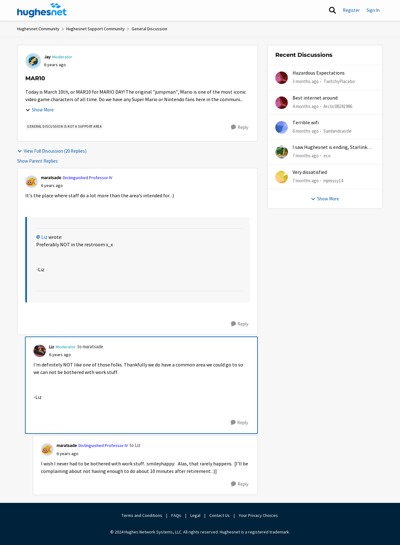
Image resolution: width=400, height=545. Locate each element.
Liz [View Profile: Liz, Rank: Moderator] (51, 347)
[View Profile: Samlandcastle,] (281, 127)
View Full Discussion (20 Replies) (52, 151)
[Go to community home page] (42, 10)
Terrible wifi (305, 123)
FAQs (176, 515)
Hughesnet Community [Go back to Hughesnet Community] (38, 29)
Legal (195, 515)
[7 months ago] (305, 156)
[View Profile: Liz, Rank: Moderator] (39, 351)
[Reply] (240, 127)
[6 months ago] (305, 131)
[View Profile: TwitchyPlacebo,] (281, 77)
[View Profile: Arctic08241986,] (281, 102)
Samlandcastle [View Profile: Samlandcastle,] (337, 131)
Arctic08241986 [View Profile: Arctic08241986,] (337, 106)
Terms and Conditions (142, 515)
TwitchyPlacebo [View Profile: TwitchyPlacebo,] (339, 81)
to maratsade (90, 347)
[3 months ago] (305, 81)
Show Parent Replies (37, 161)
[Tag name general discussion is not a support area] (64, 126)
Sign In (373, 10)
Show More (39, 110)
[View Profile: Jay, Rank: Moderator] (33, 61)
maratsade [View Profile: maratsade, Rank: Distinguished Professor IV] (51, 177)
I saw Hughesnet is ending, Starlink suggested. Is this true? (329, 147)
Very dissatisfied (309, 172)
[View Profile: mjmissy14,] (281, 177)
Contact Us (219, 515)
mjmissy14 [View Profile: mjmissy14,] (333, 180)
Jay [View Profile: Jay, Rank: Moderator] (47, 57)
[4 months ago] (305, 106)
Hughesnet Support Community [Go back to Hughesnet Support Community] (95, 29)
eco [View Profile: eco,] (327, 156)
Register (351, 10)
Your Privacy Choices (259, 515)
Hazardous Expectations (318, 73)
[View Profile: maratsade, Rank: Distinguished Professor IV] (31, 181)
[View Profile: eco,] (281, 152)
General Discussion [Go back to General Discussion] (149, 29)
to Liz (134, 445)
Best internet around (315, 98)
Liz (44, 237)
